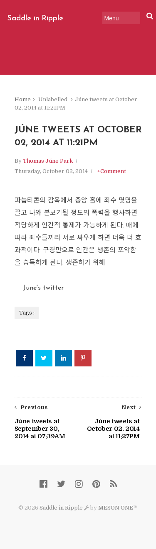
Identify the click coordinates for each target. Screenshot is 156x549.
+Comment (111, 171)
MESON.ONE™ (118, 508)
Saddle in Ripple (35, 18)
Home (23, 99)
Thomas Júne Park (48, 161)
